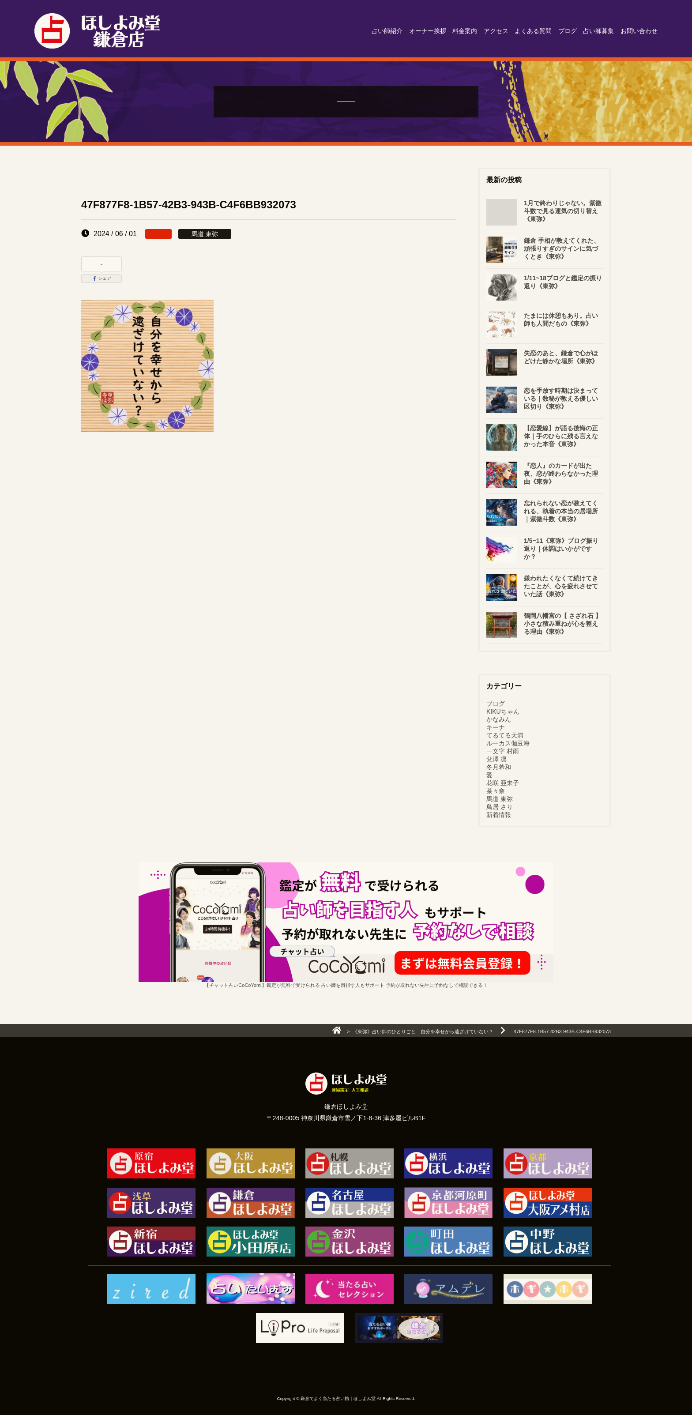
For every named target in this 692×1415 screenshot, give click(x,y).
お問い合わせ (639, 30)
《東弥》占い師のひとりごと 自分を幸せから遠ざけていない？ (423, 1031)
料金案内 (464, 30)
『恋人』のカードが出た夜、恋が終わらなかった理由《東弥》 (561, 473)
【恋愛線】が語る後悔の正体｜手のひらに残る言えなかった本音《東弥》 (561, 436)
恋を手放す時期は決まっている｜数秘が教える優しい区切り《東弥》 (561, 398)
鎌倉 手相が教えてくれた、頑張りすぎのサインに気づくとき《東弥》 (562, 248)
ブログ (567, 30)
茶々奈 (495, 790)
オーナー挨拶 (427, 30)
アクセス (496, 30)
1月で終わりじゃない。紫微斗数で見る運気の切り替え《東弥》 (563, 210)
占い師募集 (598, 30)
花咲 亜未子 (502, 783)
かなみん (498, 719)
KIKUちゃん (502, 711)
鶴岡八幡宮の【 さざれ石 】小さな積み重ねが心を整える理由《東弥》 (563, 623)
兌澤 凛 (496, 759)
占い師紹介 (387, 30)
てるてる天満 (504, 735)
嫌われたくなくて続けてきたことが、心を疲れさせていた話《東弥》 (561, 586)
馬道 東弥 (499, 798)
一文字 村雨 (502, 751)
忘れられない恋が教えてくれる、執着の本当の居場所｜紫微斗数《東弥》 (561, 511)
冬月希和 (498, 767)
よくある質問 (533, 30)
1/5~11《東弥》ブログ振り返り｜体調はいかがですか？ (561, 548)
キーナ (495, 727)
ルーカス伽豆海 (508, 743)
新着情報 (498, 814)
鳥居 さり (499, 806)
